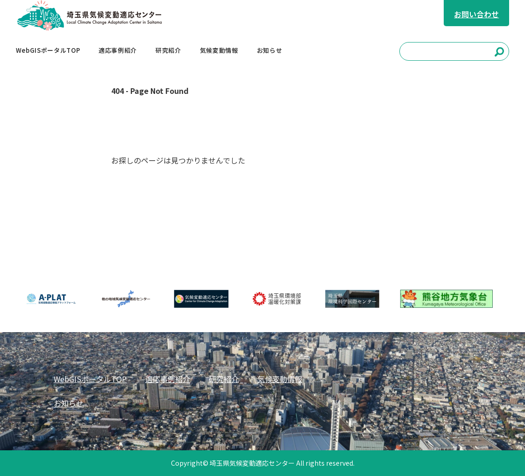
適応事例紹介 (167, 378)
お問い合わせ (476, 14)
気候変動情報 (279, 378)
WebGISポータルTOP (90, 378)
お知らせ (69, 403)
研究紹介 (224, 378)
